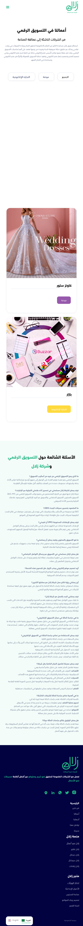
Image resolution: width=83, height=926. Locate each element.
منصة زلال (72, 836)
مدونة (76, 830)
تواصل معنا (74, 824)
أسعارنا (76, 819)
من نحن (75, 807)
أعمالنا (76, 813)
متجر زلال (73, 875)
